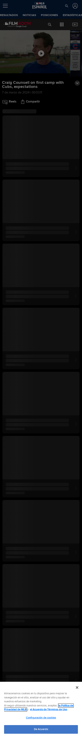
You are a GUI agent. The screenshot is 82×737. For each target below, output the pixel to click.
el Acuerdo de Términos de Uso (48, 709)
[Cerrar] (77, 687)
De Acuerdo (41, 729)
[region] (41, 709)
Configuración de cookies (41, 717)
